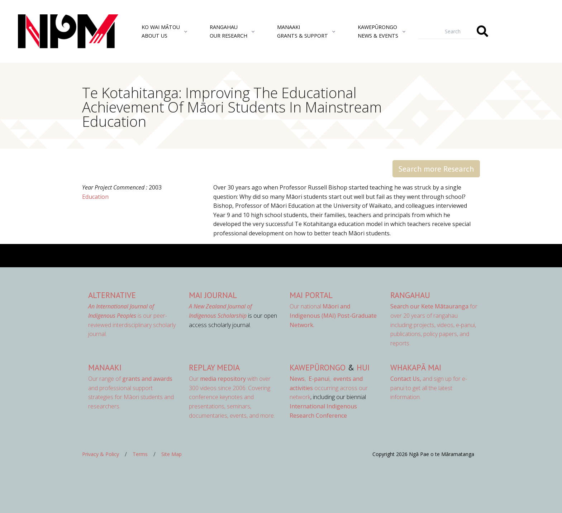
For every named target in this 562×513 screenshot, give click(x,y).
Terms (140, 454)
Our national (333, 315)
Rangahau (410, 295)
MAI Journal (213, 295)
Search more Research (436, 169)
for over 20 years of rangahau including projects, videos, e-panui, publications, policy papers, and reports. (433, 324)
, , (311, 379)
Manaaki (105, 367)
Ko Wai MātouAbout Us (161, 31)
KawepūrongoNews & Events (378, 31)
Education (95, 197)
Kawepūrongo (318, 367)
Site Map (171, 454)
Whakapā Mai (415, 367)
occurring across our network (329, 388)
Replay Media (214, 367)
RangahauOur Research (228, 31)
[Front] (50, 32)
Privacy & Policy (100, 454)
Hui (363, 367)
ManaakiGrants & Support (302, 31)
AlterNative (112, 295)
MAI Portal (311, 295)
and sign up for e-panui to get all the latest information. (428, 388)
